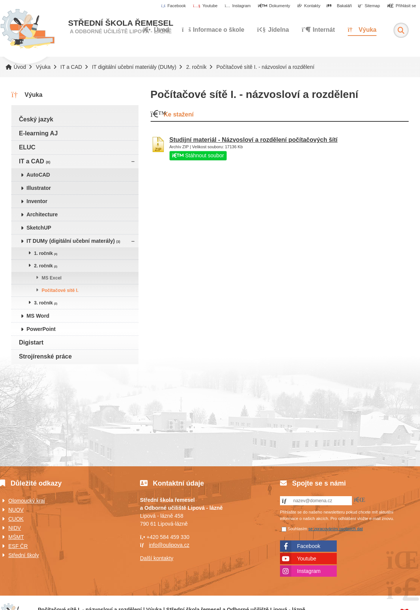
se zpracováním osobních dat (335, 528)
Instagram (308, 571)
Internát (318, 29)
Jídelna (273, 29)
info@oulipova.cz (169, 545)
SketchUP (38, 228)
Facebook (308, 546)
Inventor (36, 201)
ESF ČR (18, 546)
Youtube (306, 559)
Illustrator (38, 188)
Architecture (42, 214)
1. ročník (45, 253)
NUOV (15, 510)
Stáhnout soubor (198, 155)
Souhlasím (297, 528)
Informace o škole (213, 29)
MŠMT (16, 537)
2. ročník (196, 67)
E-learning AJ (38, 133)
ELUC (27, 147)
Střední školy (23, 555)
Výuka (362, 29)
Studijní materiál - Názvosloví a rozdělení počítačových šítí (254, 140)
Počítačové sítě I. (60, 290)
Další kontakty (156, 558)
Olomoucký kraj (26, 501)
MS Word (37, 316)
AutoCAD (38, 175)
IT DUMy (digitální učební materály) (73, 241)
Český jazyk (36, 119)
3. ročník (45, 303)
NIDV (14, 528)
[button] (401, 6)
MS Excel (52, 278)
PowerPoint (41, 329)
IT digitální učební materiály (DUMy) (134, 67)
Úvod (27, 29)
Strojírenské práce (45, 356)
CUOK (15, 519)
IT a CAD (71, 67)
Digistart (31, 342)
